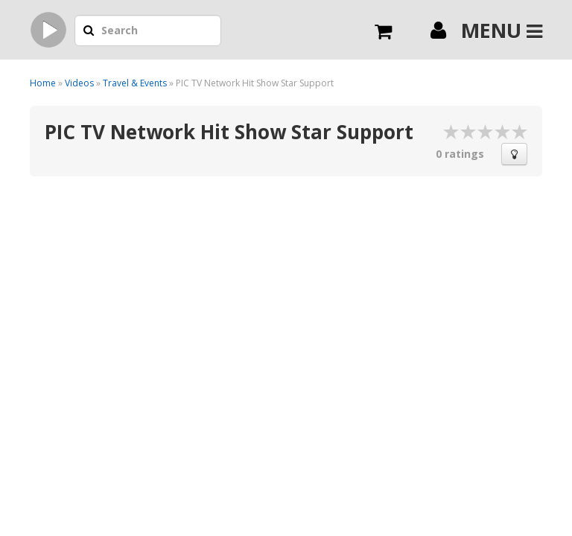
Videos (79, 83)
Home (43, 83)
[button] (88, 31)
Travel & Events (135, 83)
